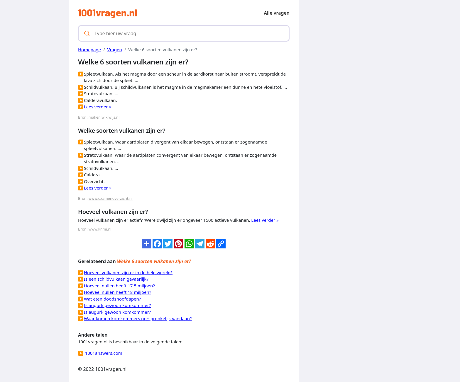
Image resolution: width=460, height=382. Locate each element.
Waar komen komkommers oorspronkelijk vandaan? (138, 318)
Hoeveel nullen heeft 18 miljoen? (117, 292)
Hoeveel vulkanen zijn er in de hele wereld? (128, 272)
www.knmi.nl (100, 229)
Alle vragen (277, 13)
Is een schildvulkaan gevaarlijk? (116, 279)
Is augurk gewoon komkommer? (117, 305)
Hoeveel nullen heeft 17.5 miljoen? (119, 286)
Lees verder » (97, 107)
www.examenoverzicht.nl (111, 198)
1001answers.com (103, 353)
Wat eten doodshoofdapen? (112, 299)
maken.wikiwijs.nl (104, 117)
